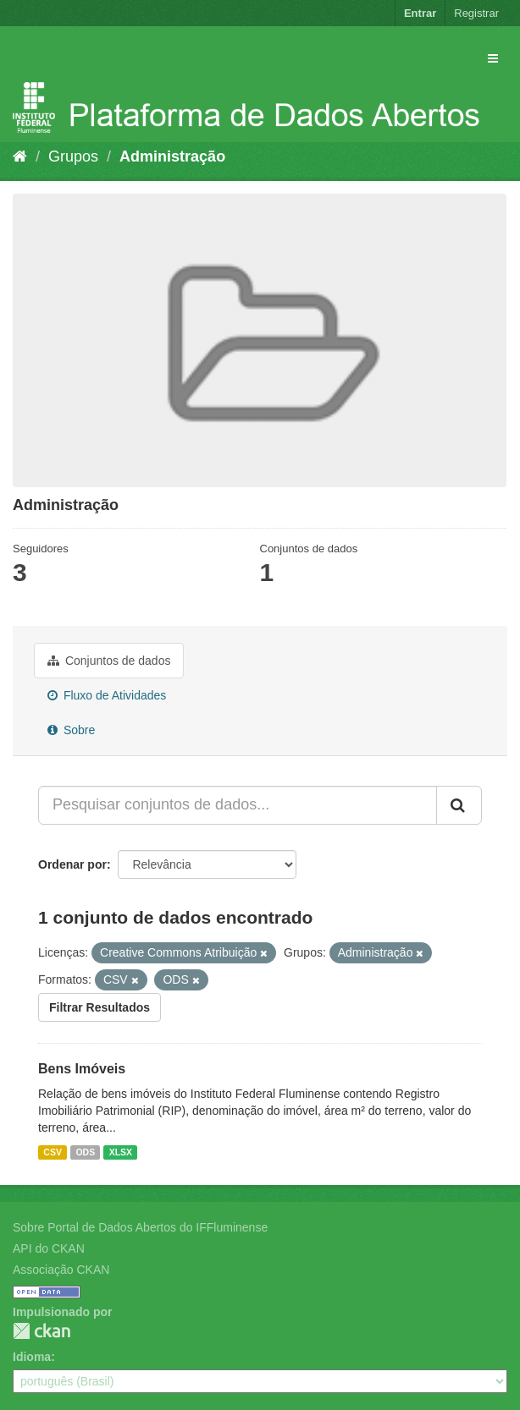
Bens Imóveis (81, 1069)
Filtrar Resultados (99, 1007)
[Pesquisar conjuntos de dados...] (237, 805)
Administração (172, 156)
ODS (85, 1152)
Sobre (71, 730)
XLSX (120, 1152)
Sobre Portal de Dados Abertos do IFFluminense (140, 1227)
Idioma (32, 1356)
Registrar (476, 13)
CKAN (41, 1331)
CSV (52, 1152)
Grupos (73, 156)
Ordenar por (72, 864)
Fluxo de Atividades (106, 695)
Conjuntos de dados (108, 660)
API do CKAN (49, 1248)
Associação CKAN (61, 1269)
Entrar (420, 13)
